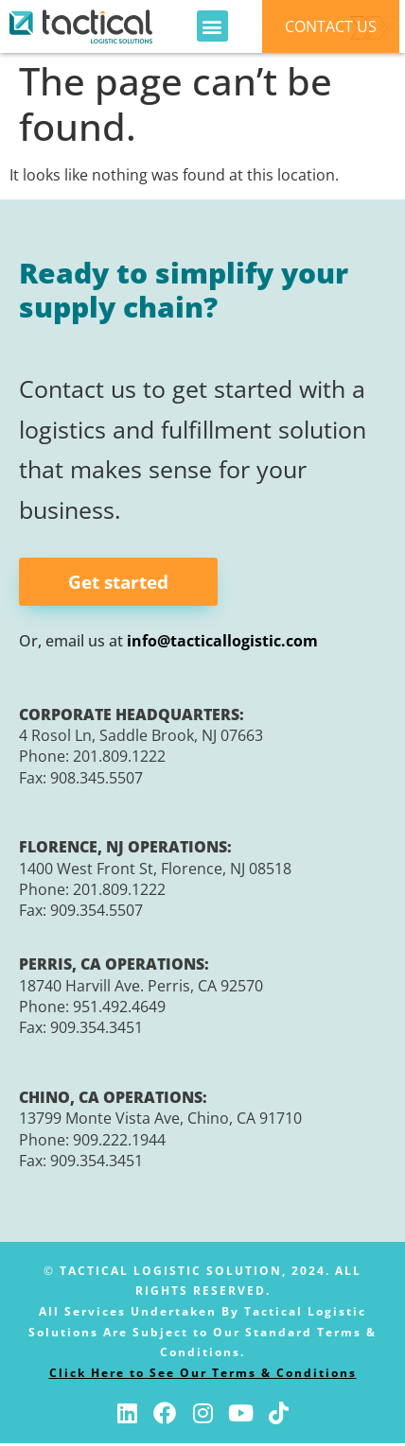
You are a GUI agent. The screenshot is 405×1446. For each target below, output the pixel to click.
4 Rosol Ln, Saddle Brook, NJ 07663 (141, 738)
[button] (212, 26)
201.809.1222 (119, 759)
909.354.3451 (96, 1030)
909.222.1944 (119, 1141)
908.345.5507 (96, 779)
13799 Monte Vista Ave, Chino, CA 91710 (160, 1120)
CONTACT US (331, 26)
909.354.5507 (96, 913)
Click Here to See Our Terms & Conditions (203, 1376)
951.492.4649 (119, 1009)
